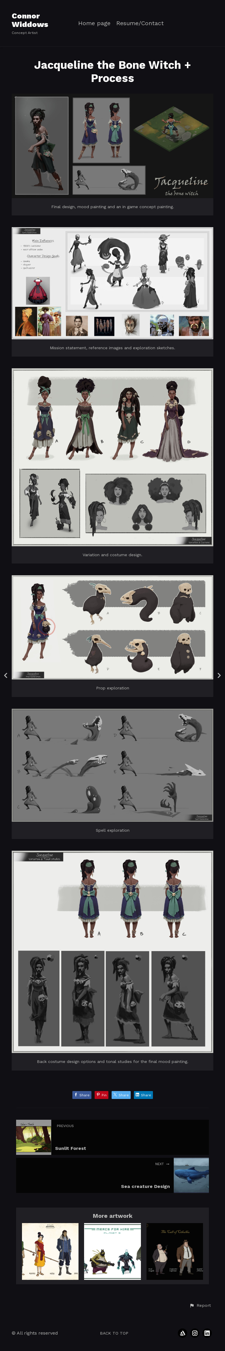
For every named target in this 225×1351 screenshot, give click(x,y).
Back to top (114, 1333)
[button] (200, 1306)
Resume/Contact (140, 23)
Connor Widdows (30, 20)
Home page (94, 23)
